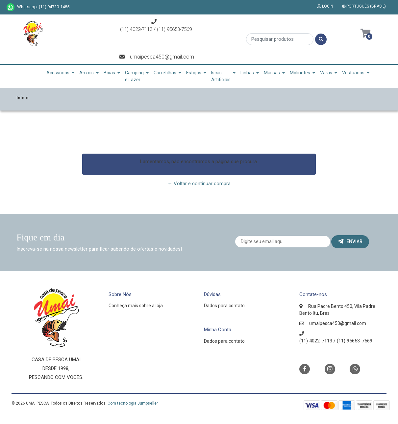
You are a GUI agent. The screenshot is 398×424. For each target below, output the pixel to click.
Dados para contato (224, 305)
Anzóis (86, 72)
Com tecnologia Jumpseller (133, 403)
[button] (365, 6)
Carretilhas (165, 72)
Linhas (247, 72)
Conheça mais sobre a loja (136, 305)
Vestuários (353, 72)
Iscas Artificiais (221, 76)
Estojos (193, 72)
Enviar (350, 241)
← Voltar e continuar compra (199, 184)
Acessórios (57, 72)
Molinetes (300, 72)
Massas (272, 72)
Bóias (109, 72)
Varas (326, 72)
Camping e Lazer (134, 76)
